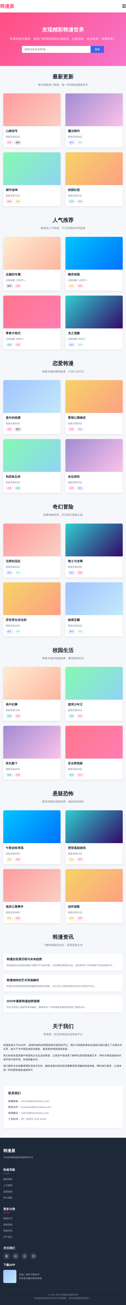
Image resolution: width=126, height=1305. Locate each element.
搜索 (97, 49)
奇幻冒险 (7, 1197)
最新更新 (7, 1179)
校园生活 (7, 1218)
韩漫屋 (9, 1150)
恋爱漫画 (7, 1191)
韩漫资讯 (7, 1230)
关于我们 (7, 1237)
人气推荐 (7, 1185)
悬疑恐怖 (7, 1224)
